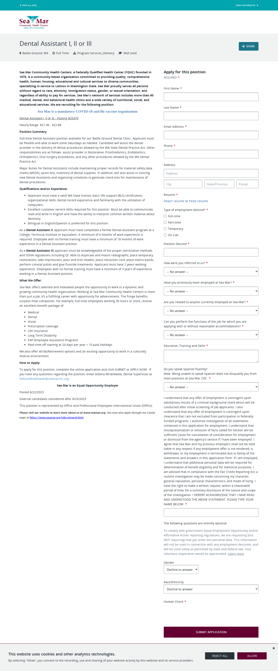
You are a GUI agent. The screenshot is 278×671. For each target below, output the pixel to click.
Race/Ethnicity (211, 586)
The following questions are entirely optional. (195, 523)
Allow (252, 656)
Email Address (175, 127)
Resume (171, 195)
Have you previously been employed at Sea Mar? (199, 282)
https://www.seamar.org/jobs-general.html (56, 417)
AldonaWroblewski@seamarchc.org (44, 379)
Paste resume (198, 201)
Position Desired (176, 244)
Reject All (219, 656)
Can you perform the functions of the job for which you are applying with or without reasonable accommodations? (205, 324)
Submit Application (211, 632)
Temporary (173, 229)
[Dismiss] (274, 648)
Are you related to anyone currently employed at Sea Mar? (206, 302)
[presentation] (195, 612)
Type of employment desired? (186, 210)
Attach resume (174, 201)
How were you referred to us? (186, 263)
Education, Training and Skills (186, 346)
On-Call (171, 235)
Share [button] (248, 46)
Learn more (236, 554)
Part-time (172, 222)
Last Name (172, 107)
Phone (169, 146)
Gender (181, 567)
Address (169, 165)
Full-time (172, 216)
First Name (173, 88)
